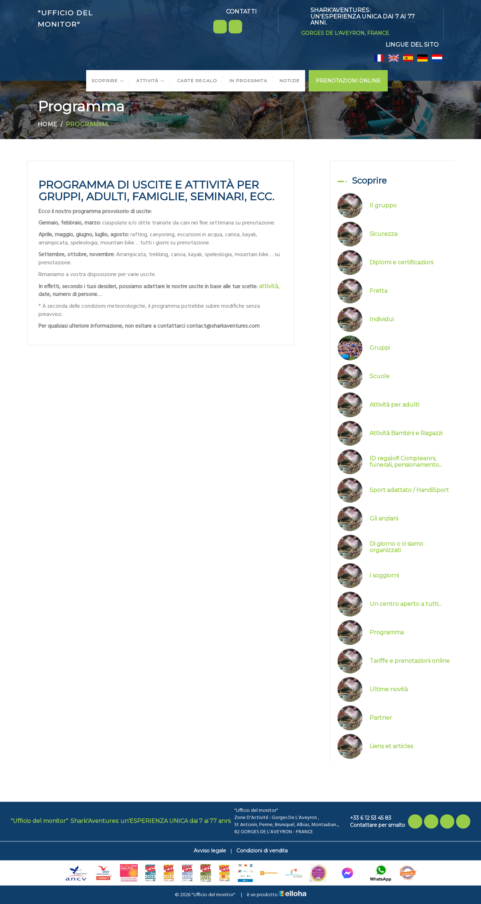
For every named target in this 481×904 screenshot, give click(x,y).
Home (47, 124)
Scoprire (108, 80)
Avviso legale (210, 850)
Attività (150, 80)
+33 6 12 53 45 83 (366, 818)
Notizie (289, 80)
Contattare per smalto (373, 825)
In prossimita (248, 80)
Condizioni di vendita (262, 850)
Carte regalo (197, 80)
